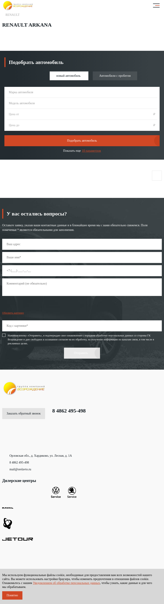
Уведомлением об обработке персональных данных (66, 583)
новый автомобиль (68, 75)
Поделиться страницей (157, 176)
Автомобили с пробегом (115, 75)
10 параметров (91, 150)
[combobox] (82, 92)
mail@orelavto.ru (16, 469)
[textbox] (82, 92)
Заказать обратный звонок (24, 413)
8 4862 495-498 (65, 410)
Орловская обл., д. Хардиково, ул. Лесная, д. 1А (37, 455)
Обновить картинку (13, 312)
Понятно (12, 595)
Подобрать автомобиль (82, 140)
